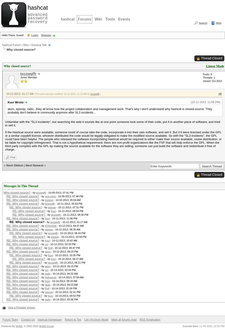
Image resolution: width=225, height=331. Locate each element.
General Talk (39, 45)
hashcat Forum (11, 45)
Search (203, 23)
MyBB (19, 326)
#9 (220, 94)
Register (46, 35)
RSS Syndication (150, 319)
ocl (46, 244)
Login (34, 35)
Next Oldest (14, 165)
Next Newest (34, 165)
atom (47, 251)
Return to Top (73, 319)
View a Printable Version (21, 307)
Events (124, 19)
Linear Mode (215, 66)
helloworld (50, 277)
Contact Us (28, 319)
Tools (110, 19)
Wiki (98, 19)
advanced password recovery (37, 14)
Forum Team (10, 319)
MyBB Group (46, 326)
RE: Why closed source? (22, 196)
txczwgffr (28, 74)
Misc (26, 45)
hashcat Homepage (50, 319)
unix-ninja (50, 196)
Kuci (53, 211)
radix (47, 273)
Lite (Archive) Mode (96, 319)
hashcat (68, 19)
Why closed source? (16, 192)
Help (218, 23)
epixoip (52, 207)
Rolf (50, 248)
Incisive (49, 200)
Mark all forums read (123, 319)
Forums (84, 19)
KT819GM (50, 225)
